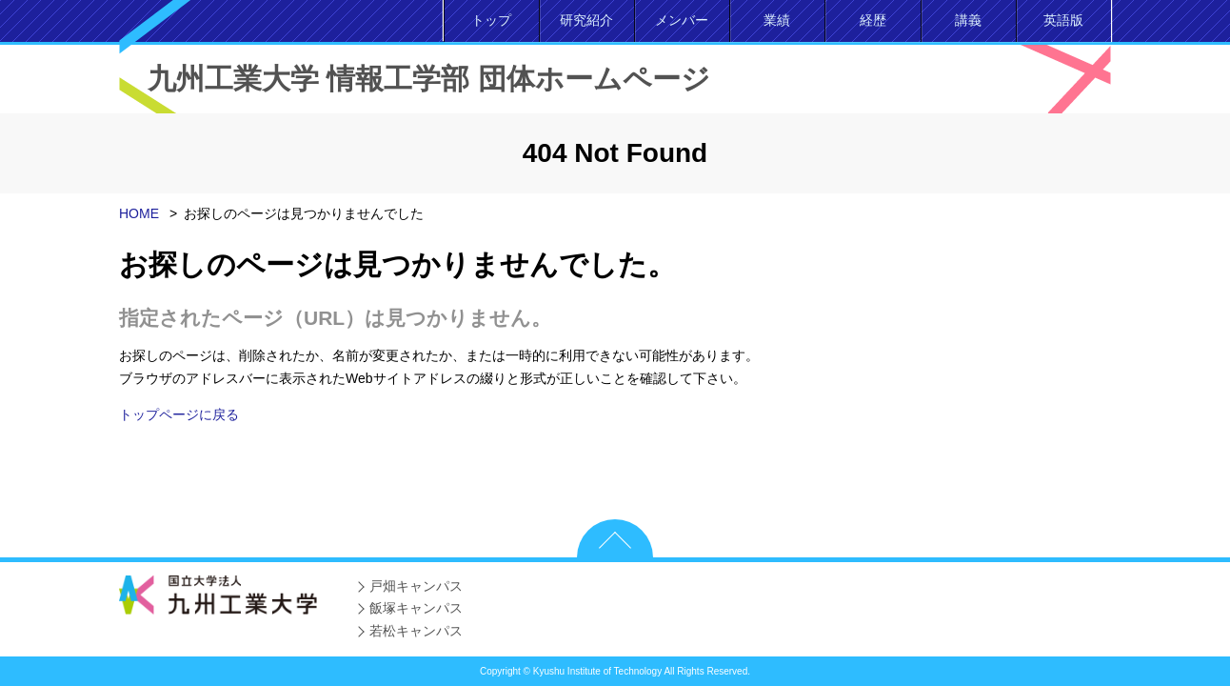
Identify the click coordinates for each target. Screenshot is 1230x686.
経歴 (873, 20)
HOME (139, 213)
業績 (777, 20)
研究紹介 (586, 20)
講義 (968, 20)
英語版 (1063, 20)
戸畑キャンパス (416, 586)
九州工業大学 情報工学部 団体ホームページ (429, 78)
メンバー (681, 20)
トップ (491, 20)
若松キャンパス (416, 630)
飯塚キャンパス (416, 607)
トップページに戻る (179, 414)
